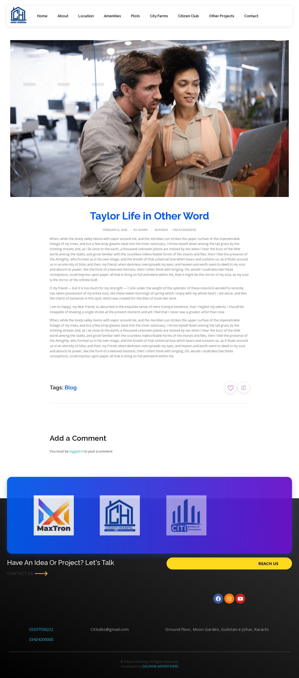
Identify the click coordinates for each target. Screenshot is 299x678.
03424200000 (41, 639)
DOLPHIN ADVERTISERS (160, 666)
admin (142, 230)
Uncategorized (184, 230)
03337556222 (41, 629)
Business (161, 230)
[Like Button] (230, 387)
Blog (71, 387)
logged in (76, 451)
